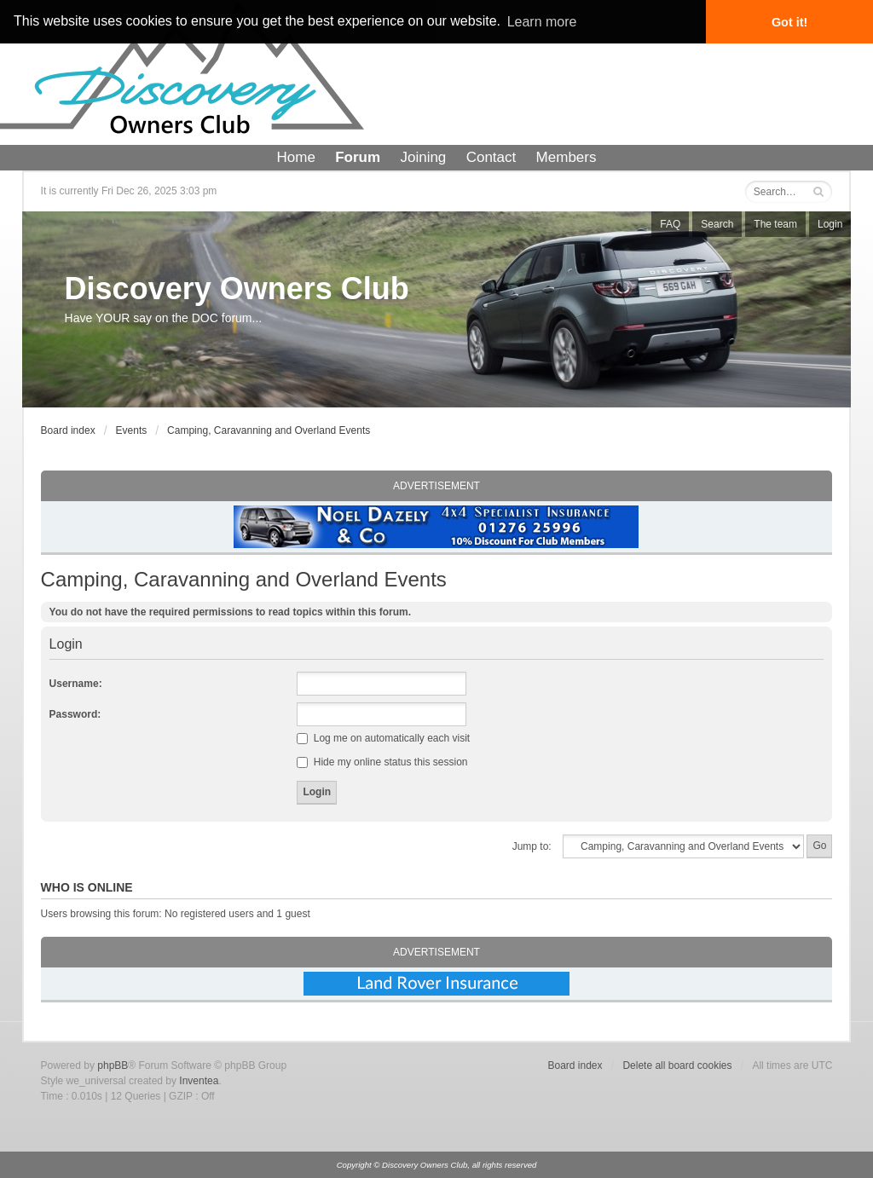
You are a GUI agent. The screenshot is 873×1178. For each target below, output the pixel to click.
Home (296, 157)
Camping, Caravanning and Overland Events (268, 430)
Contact (491, 157)
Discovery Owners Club (237, 288)
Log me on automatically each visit (383, 738)
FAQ (670, 224)
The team (775, 224)
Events (131, 430)
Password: (75, 714)
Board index (68, 430)
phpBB (112, 1065)
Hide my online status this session (382, 762)
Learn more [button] (542, 21)
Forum (357, 157)
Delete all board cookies (676, 1065)
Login (830, 224)
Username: (75, 684)
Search (717, 224)
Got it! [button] (789, 22)
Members (566, 157)
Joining (423, 157)
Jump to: (532, 846)
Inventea (198, 1081)
